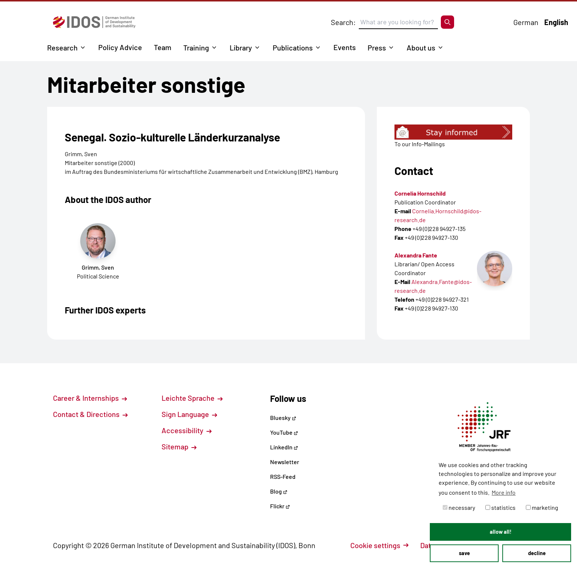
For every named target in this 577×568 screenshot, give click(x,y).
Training (196, 47)
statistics (500, 507)
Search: (343, 22)
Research (62, 47)
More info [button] (504, 492)
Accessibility (187, 430)
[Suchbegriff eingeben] (398, 22)
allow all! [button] (500, 532)
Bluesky (283, 417)
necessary (459, 507)
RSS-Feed (282, 476)
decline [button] (537, 553)
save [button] (464, 553)
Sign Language (189, 414)
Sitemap (179, 446)
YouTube (284, 432)
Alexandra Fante (415, 255)
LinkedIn (284, 446)
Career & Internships (90, 397)
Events (344, 47)
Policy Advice (120, 47)
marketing (542, 507)
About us (421, 47)
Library (241, 47)
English (556, 22)
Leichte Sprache (192, 397)
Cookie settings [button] (379, 545)
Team (162, 47)
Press (377, 47)
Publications (293, 47)
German (525, 22)
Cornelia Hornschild (420, 193)
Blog (278, 491)
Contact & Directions (90, 414)
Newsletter (284, 461)
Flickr (280, 505)
